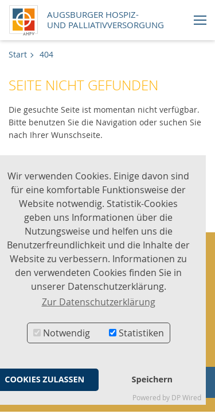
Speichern (152, 379)
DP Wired (186, 397)
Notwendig (61, 333)
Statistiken (136, 333)
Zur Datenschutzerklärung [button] (98, 302)
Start (18, 54)
